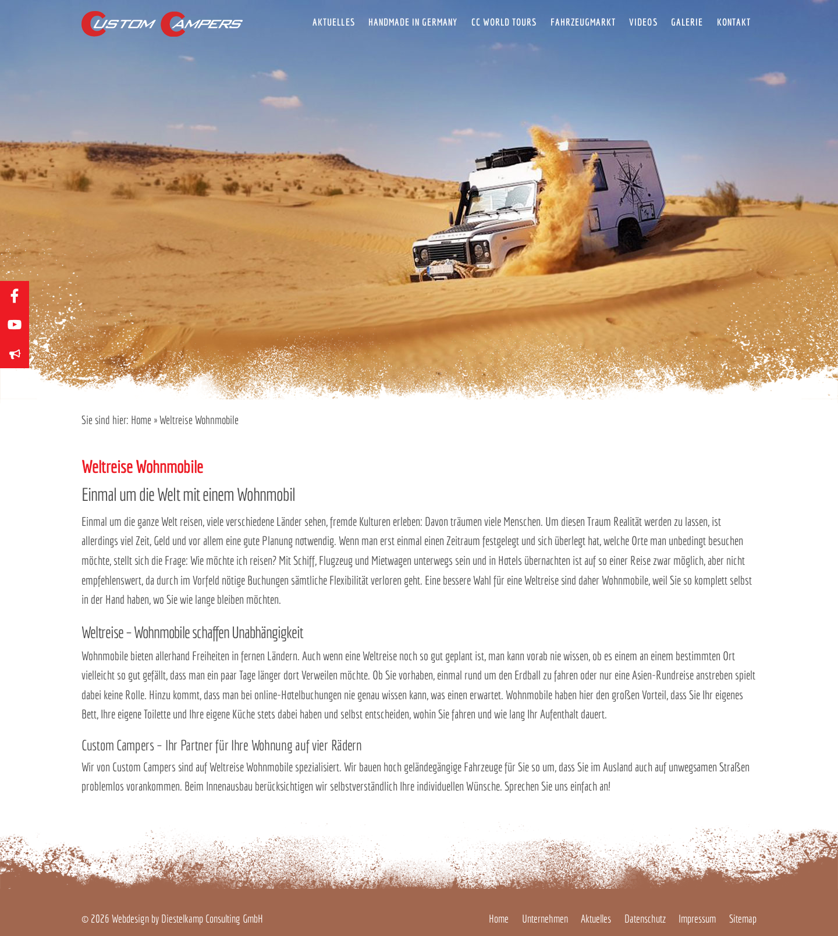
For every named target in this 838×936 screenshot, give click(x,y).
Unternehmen (545, 918)
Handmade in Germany (412, 21)
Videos (643, 21)
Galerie (687, 21)
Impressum (697, 918)
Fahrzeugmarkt (583, 21)
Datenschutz (645, 918)
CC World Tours (504, 21)
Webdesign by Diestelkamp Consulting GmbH (187, 918)
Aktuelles (333, 21)
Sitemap (743, 918)
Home (141, 419)
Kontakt (734, 21)
